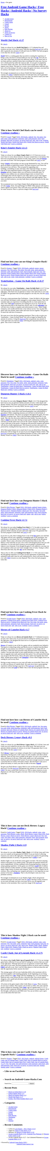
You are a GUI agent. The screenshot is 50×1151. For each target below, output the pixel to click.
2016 (18, 137)
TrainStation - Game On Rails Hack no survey (15, 388)
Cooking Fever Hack (13, 620)
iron (41, 271)
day (21, 549)
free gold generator (22, 1064)
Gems (8, 186)
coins (38, 381)
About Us (8, 31)
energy (37, 268)
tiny (14, 975)
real (12, 303)
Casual (7, 24)
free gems (40, 137)
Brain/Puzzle (9, 20)
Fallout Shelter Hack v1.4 (16, 1093)
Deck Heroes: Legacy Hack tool (31, 836)
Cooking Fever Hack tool (18, 622)
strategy (42, 1065)
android (30, 137)
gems (5, 138)
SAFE (18, 52)
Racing (7, 26)
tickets (44, 514)
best (35, 536)
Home (2, 2)
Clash (24, 987)
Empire (7, 163)
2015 (19, 1058)
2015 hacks (25, 1058)
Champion (25, 657)
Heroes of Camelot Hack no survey (11, 731)
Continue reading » (10, 133)
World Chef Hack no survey (35, 142)
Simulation (10, 381)
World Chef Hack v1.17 (12, 40)
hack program (28, 271)
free (35, 137)
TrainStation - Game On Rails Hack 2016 (36, 386)
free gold (27, 270)
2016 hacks (24, 137)
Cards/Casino (9, 22)
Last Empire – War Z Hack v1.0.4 (25, 1129)
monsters (4, 414)
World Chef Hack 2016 (19, 142)
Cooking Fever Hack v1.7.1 (14, 520)
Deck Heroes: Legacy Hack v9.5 (16, 737)
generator (21, 138)
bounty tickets (42, 507)
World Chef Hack (6, 142)
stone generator (20, 277)
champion (17, 873)
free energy (13, 270)
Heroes (6, 753)
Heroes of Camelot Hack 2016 (38, 730)
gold (26, 138)
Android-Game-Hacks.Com (25, 1144)
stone (12, 277)
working (45, 140)
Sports (7, 27)
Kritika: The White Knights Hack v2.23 (20, 1099)
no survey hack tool (26, 140)
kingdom (3, 172)
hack (39, 138)
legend (39, 763)
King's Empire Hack (13, 273)
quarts (28, 514)
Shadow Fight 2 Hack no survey (23, 947)
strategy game (5, 1067)
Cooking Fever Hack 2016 (29, 620)
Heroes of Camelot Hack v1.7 (15, 629)
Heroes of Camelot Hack (20, 730)
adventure (41, 305)
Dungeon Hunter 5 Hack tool (20, 511)
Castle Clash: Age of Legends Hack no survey (33, 1060)
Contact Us (8, 34)
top (37, 57)
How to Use (8, 36)
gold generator (32, 138)
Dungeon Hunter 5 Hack (8, 509)
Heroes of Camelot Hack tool (32, 731)
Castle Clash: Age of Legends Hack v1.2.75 (22, 953)
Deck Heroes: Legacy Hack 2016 (35, 834)
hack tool (38, 49)
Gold (15, 667)
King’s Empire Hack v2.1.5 (14, 148)
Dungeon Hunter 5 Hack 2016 (26, 509)
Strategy (9, 268)
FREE (10, 75)
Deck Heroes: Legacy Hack (15, 834)
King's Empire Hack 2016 (28, 273)
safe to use (39, 140)
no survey (16, 140)
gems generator (13, 138)
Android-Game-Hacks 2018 (17, 1142)
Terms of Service (10, 32)
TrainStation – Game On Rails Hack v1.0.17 (22, 281)
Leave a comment (16, 144)
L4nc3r (5, 44)
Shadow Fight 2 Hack (35, 945)
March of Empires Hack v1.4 (17, 1095)
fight (7, 420)
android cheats (39, 1058)
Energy (44, 158)
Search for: (8, 1083)
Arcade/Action (9, 19)
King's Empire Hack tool (18, 275)
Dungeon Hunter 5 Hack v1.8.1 (16, 393)
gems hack (41, 1064)
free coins (13, 383)
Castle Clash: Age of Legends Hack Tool (13, 1062)
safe (34, 140)
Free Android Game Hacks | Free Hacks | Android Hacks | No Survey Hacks (24, 10)
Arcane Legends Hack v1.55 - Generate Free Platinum (25, 1134)
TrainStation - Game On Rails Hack (12, 386)
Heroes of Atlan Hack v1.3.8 (17, 1092)
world (37, 866)
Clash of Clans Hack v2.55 (22, 1130)
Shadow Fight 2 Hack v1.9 (13, 845)
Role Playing (9, 29)
